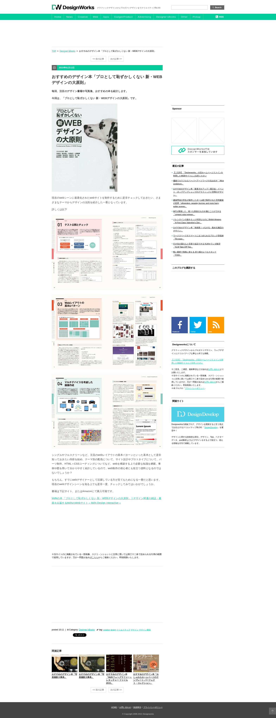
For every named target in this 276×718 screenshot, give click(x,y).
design (113, 630)
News (69, 17)
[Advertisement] (138, 33)
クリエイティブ (123, 630)
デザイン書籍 (145, 630)
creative (106, 630)
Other (184, 17)
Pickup (197, 17)
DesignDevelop (211, 427)
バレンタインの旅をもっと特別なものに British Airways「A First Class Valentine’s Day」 (197, 221)
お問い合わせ (214, 369)
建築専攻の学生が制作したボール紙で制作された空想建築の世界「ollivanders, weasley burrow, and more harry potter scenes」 (198, 203)
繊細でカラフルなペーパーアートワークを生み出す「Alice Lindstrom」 (198, 182)
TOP (54, 51)
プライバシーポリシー (194, 388)
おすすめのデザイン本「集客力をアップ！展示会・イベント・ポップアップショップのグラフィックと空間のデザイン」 (198, 192)
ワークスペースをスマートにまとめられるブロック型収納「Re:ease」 (198, 237)
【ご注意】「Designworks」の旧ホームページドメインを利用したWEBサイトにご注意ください (198, 174)
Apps (106, 17)
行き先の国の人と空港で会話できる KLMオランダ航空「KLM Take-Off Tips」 (196, 245)
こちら (95, 557)
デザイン (135, 630)
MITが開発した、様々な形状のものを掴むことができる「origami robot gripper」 (197, 213)
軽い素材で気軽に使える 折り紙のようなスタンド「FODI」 (194, 253)
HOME (114, 707)
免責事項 (137, 707)
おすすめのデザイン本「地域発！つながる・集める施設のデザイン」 (198, 229)
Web (95, 17)
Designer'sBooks (166, 17)
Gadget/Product (123, 17)
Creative (83, 17)
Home (57, 17)
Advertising (144, 17)
